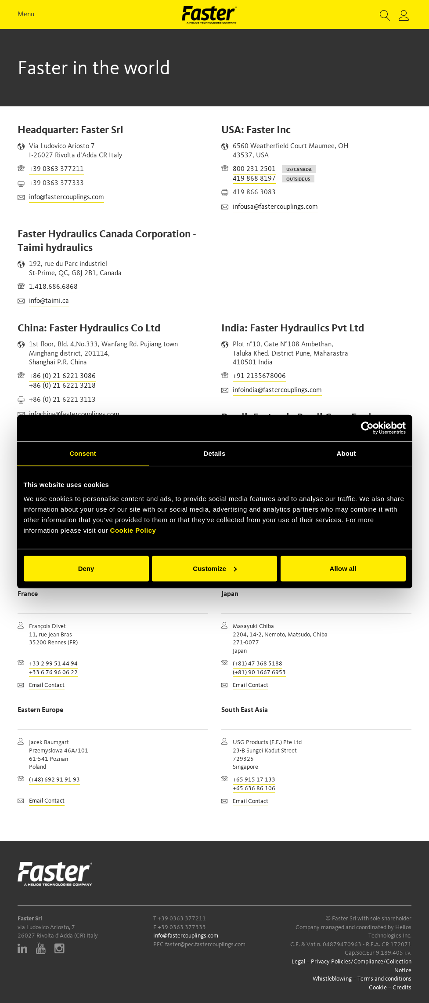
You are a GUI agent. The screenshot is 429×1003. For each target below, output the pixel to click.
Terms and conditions (384, 979)
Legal (298, 962)
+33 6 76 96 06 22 (53, 672)
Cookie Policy (133, 530)
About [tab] (346, 453)
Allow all (343, 568)
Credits (402, 988)
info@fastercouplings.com (66, 197)
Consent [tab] (82, 453)
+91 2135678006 (259, 376)
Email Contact (47, 685)
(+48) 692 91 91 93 (54, 780)
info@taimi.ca (49, 301)
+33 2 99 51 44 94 (53, 664)
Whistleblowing (332, 979)
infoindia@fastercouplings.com (277, 390)
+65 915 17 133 (254, 780)
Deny (86, 568)
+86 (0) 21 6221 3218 (62, 385)
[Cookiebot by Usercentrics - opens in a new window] (367, 428)
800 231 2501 (254, 169)
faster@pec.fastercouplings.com (205, 944)
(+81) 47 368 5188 (257, 664)
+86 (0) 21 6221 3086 (62, 376)
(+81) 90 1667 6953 (259, 672)
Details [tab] (215, 453)
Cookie (378, 988)
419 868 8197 (254, 178)
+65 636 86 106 (254, 788)
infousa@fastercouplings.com (275, 207)
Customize (215, 568)
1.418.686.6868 (53, 287)
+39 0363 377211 (56, 169)
